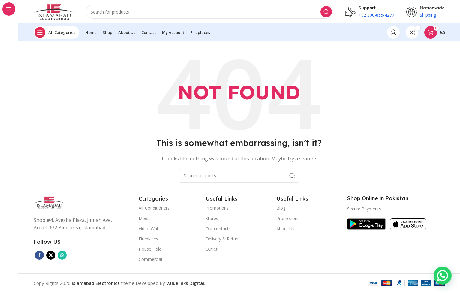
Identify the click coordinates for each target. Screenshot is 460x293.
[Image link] (49, 202)
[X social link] (50, 255)
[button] (443, 276)
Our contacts (218, 229)
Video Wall (149, 229)
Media (145, 219)
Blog (280, 208)
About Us (285, 229)
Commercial (150, 260)
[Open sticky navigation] (56, 33)
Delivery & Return (223, 239)
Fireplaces (148, 239)
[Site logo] (54, 11)
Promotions (217, 208)
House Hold (150, 249)
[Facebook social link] (39, 255)
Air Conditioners (154, 208)
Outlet (212, 249)
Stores (212, 219)
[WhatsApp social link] (62, 255)
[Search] (209, 12)
